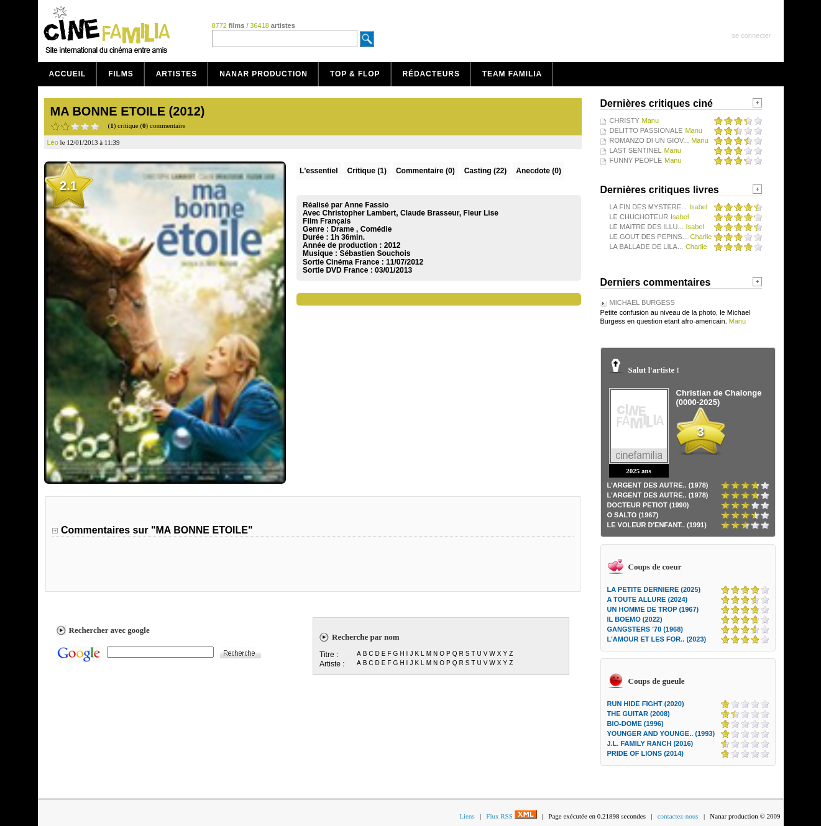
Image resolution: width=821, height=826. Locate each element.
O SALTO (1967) (633, 515)
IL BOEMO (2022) (635, 619)
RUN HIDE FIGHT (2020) (645, 703)
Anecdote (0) (538, 170)
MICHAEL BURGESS (642, 302)
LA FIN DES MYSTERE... (648, 207)
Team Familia (512, 74)
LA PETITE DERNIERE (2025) (654, 589)
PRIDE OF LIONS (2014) (645, 753)
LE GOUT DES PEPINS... (649, 236)
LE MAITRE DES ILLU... (647, 226)
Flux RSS (511, 816)
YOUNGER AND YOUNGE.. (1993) (661, 733)
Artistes (177, 74)
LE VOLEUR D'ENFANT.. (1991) (657, 525)
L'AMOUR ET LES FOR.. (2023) (657, 639)
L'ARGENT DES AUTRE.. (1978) (658, 485)
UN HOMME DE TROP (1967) (653, 609)
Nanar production (263, 74)
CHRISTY (625, 120)
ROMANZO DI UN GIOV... (649, 140)
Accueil (67, 74)
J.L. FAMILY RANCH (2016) (650, 743)
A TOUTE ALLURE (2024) (647, 599)
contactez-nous (678, 816)
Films (121, 74)
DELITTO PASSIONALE (646, 130)
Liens (466, 816)
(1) (367, 170)
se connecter (751, 35)
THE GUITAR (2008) (638, 713)
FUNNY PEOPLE (636, 160)
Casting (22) (485, 170)
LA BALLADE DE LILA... (647, 246)
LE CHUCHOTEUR (639, 216)
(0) (425, 170)
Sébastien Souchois (374, 253)
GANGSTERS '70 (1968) (645, 629)
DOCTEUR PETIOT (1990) (648, 505)
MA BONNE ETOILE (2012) (127, 111)
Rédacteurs (431, 74)
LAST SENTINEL (636, 150)
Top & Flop (355, 74)
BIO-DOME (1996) (635, 723)
